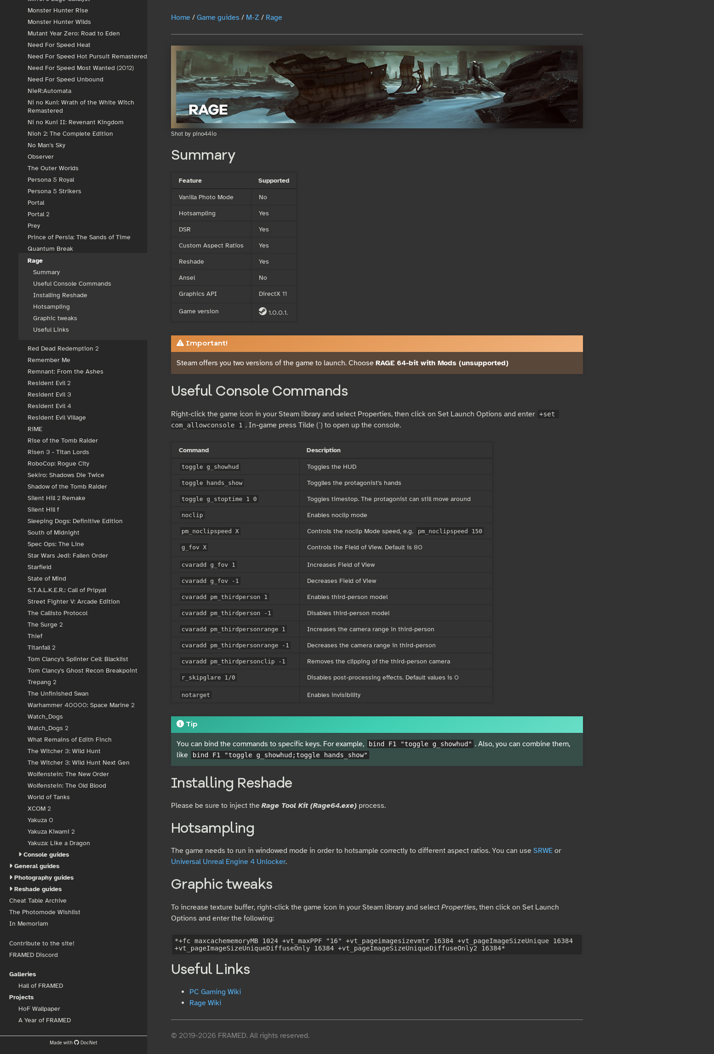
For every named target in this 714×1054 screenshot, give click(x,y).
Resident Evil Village (57, 417)
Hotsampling (51, 307)
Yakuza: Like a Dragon (59, 843)
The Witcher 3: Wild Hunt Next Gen (79, 762)
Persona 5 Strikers (54, 191)
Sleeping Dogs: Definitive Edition (75, 521)
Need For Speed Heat (59, 45)
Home (180, 17)
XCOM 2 (39, 808)
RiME (35, 429)
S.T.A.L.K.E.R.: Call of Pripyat (67, 590)
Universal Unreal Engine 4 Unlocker (228, 861)
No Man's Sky (46, 145)
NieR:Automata (49, 91)
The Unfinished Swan (58, 693)
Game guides (218, 17)
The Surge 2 (45, 624)
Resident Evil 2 (49, 383)
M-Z (252, 17)
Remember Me (49, 360)
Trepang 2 (42, 682)
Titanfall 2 (41, 647)
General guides (36, 866)
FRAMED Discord (33, 955)
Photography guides (44, 877)
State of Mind (47, 578)
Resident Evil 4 (49, 406)
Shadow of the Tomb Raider (67, 486)
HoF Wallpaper (39, 1009)
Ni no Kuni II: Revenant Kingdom (76, 122)
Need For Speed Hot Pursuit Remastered (87, 56)
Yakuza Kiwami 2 (51, 831)
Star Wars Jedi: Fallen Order (68, 555)
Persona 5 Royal (51, 180)
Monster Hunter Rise (58, 10)
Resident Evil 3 (49, 394)
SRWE (543, 850)
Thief (35, 636)
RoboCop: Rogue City (58, 463)
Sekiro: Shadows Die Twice (66, 475)
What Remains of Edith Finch (70, 739)
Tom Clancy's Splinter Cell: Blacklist (78, 659)
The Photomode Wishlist (44, 912)
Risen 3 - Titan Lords (58, 452)
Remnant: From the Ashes (65, 371)
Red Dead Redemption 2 (63, 348)
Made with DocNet (73, 1042)
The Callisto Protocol (57, 613)
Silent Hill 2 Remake (57, 498)
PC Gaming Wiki (215, 991)
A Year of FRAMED (44, 1020)
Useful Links (51, 330)
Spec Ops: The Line (56, 544)
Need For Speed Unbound (65, 79)
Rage (35, 261)
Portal (36, 203)
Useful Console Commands (72, 284)
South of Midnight (54, 532)
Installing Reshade (60, 295)
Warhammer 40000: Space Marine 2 (81, 705)
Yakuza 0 (40, 820)
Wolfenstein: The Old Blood (67, 785)
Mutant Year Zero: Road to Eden (74, 33)
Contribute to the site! (41, 943)
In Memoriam (28, 923)
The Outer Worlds (53, 168)
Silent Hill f (43, 509)
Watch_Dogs (45, 716)
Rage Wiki (205, 1003)
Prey (34, 226)
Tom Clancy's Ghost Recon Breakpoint (82, 670)
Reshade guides (38, 889)
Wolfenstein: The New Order (68, 774)
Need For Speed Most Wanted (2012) (81, 68)
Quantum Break (50, 249)
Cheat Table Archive (38, 900)
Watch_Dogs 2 (48, 728)
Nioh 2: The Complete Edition (70, 134)
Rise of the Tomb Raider (63, 440)
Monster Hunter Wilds (59, 22)
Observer (41, 157)
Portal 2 (38, 214)
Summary (46, 272)
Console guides (46, 854)
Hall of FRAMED (40, 986)
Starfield (39, 567)
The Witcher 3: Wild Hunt (64, 751)
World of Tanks (49, 797)
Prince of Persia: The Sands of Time (79, 237)
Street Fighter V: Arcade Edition (74, 601)
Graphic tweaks (55, 318)
